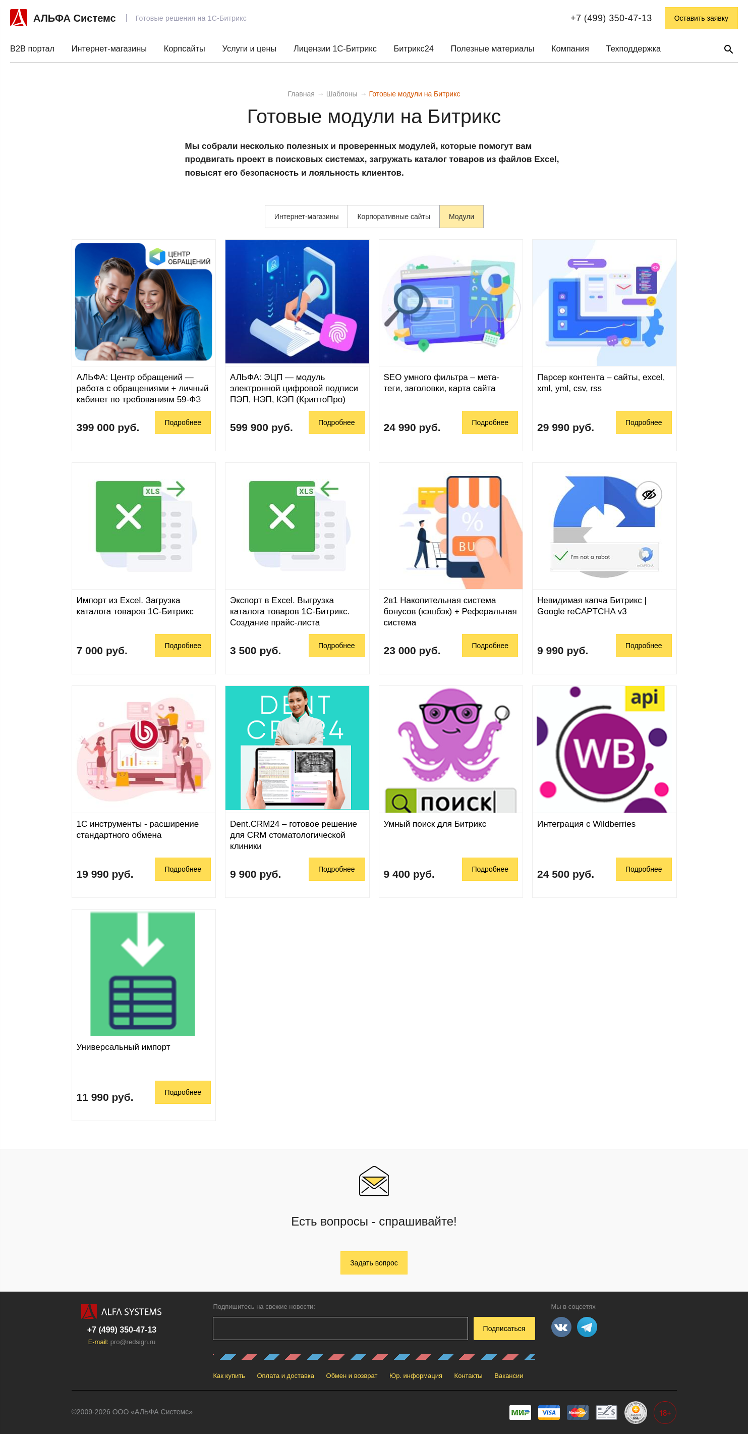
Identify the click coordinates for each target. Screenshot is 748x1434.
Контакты (468, 1375)
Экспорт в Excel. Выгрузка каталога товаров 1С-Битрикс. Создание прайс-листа (290, 611)
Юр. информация (415, 1375)
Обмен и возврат (352, 1375)
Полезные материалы (493, 48)
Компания (570, 48)
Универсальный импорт (123, 1047)
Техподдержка (633, 48)
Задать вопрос (374, 1263)
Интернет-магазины (109, 48)
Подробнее (182, 422)
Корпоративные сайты (393, 217)
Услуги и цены (249, 48)
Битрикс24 (414, 48)
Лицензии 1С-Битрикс (335, 48)
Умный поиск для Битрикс (435, 824)
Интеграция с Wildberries (586, 824)
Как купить (229, 1375)
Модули (461, 217)
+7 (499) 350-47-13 (611, 18)
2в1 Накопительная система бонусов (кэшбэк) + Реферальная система (450, 611)
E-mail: (122, 1342)
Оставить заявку (701, 18)
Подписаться (504, 1328)
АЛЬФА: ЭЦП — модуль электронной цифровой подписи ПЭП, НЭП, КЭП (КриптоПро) (294, 388)
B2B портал (32, 48)
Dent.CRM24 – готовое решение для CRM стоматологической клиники (293, 835)
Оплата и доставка (285, 1375)
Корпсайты (184, 48)
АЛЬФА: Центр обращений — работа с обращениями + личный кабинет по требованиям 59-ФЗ (143, 388)
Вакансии (508, 1375)
